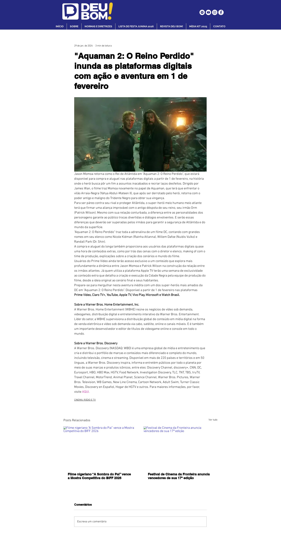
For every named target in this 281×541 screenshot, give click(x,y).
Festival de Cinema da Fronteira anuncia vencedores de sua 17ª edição (179, 476)
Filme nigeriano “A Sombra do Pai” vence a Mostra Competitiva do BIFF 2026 (99, 476)
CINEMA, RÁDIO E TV (85, 399)
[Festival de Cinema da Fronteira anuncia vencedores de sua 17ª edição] (181, 447)
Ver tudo (213, 419)
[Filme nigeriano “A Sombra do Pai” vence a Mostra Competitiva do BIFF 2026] (100, 447)
